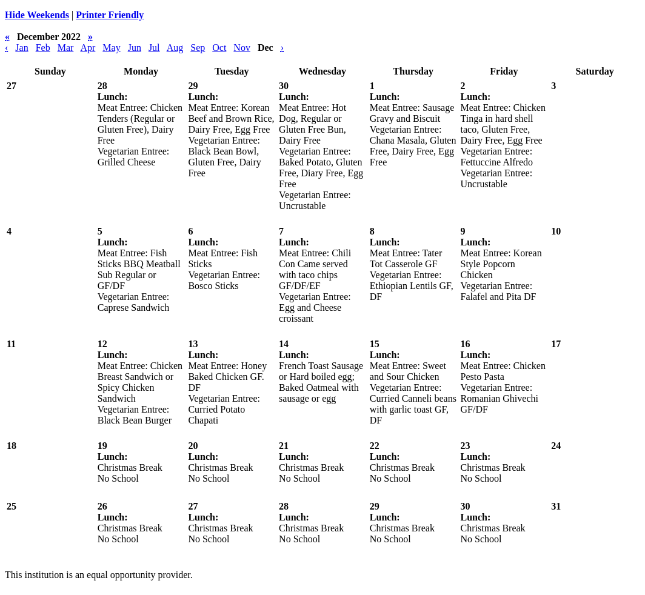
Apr (87, 47)
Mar (66, 47)
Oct (219, 47)
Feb (43, 47)
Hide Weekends (37, 15)
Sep (197, 47)
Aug (175, 47)
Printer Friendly (110, 15)
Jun (134, 47)
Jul (154, 47)
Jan (21, 47)
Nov (241, 47)
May (111, 47)
